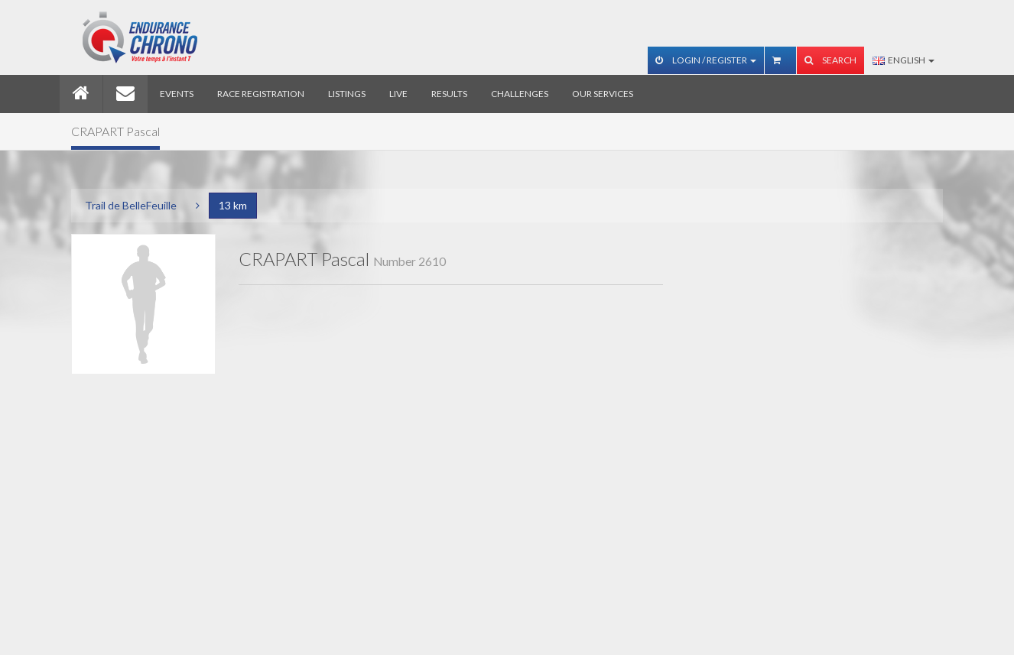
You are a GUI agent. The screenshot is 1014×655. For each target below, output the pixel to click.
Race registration (260, 93)
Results (449, 93)
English (903, 60)
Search (830, 60)
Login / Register (705, 60)
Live (398, 93)
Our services (602, 93)
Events (176, 93)
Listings (347, 93)
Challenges (519, 93)
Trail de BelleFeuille (131, 205)
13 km (233, 205)
